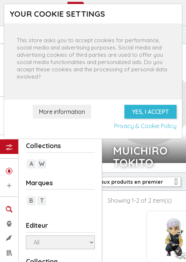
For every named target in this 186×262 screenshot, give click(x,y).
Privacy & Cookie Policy (145, 126)
